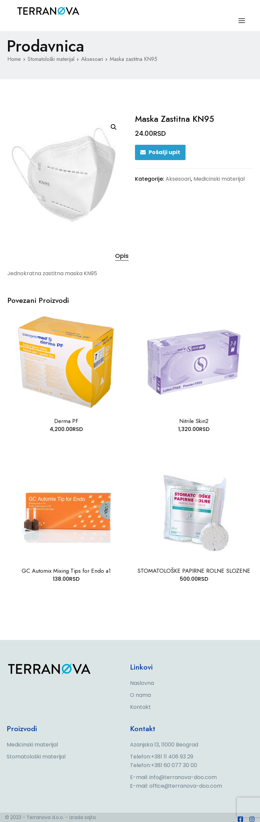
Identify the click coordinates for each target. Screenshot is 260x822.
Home (14, 59)
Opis (122, 256)
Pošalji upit (164, 152)
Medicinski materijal (219, 179)
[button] (114, 127)
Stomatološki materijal (51, 59)
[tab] (122, 256)
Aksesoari (92, 59)
